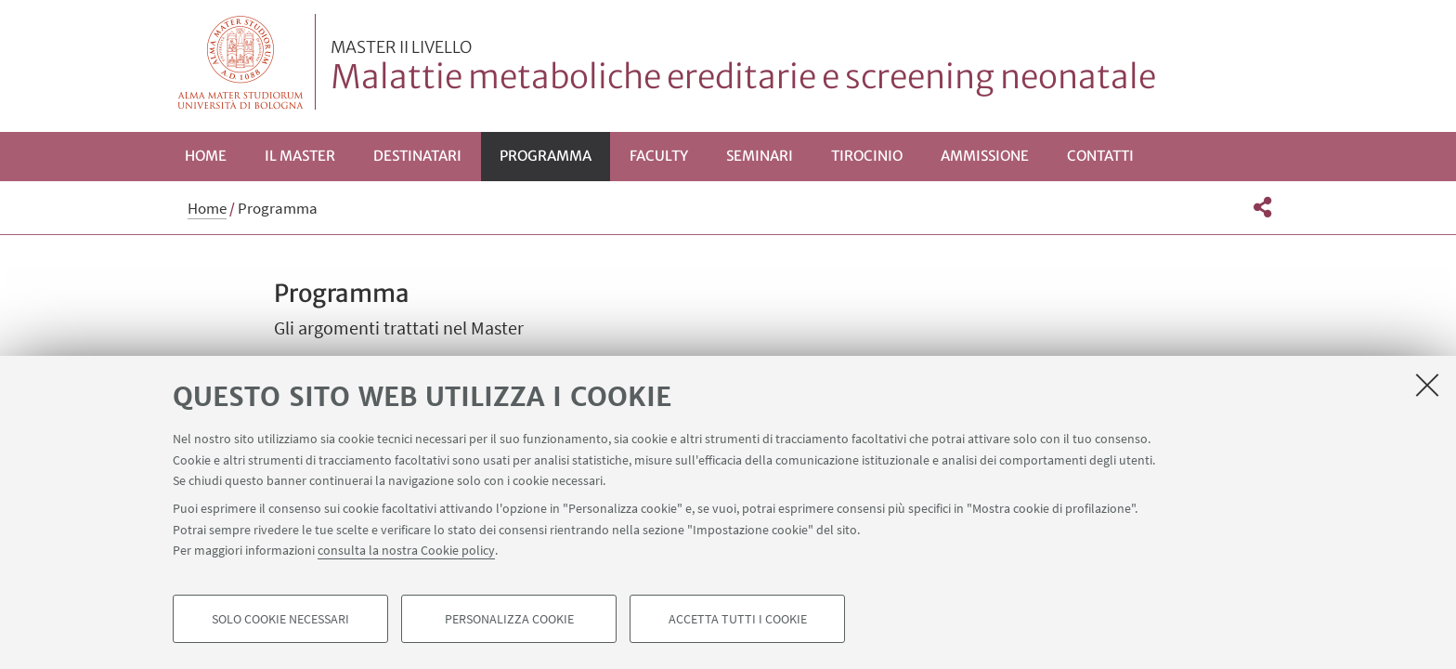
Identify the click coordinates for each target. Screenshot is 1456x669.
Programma (546, 155)
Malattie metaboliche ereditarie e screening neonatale (743, 67)
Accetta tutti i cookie (738, 618)
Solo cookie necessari (280, 618)
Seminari (759, 155)
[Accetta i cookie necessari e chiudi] (1427, 385)
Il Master (300, 155)
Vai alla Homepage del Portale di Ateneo (241, 62)
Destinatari (417, 155)
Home (206, 155)
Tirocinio (867, 155)
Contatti (1100, 155)
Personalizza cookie (509, 618)
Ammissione (985, 155)
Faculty (659, 155)
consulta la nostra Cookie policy (406, 550)
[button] (1262, 207)
